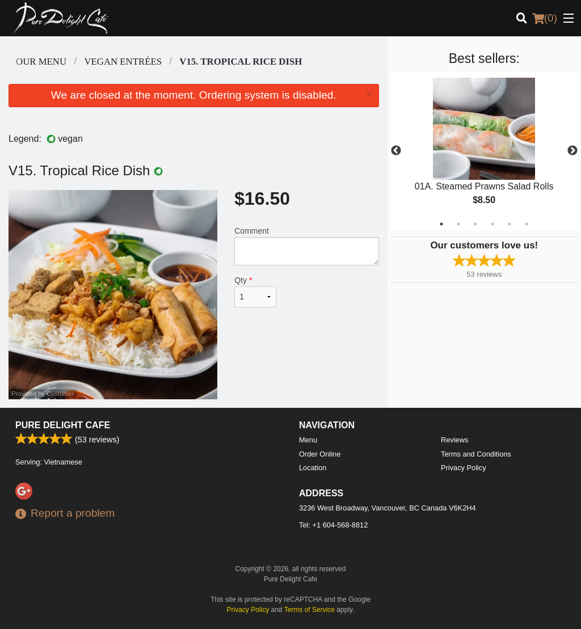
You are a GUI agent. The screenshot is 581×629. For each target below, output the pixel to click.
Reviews (454, 440)
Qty (255, 291)
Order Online (319, 454)
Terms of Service (309, 610)
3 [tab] (475, 224)
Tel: (333, 525)
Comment (306, 245)
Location (312, 467)
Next (572, 151)
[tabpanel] (484, 151)
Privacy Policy (463, 467)
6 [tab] (526, 224)
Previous (396, 151)
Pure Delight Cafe (62, 425)
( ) (544, 18)
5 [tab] (509, 224)
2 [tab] (458, 224)
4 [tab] (492, 224)
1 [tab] (441, 224)
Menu (308, 440)
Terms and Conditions (476, 454)
